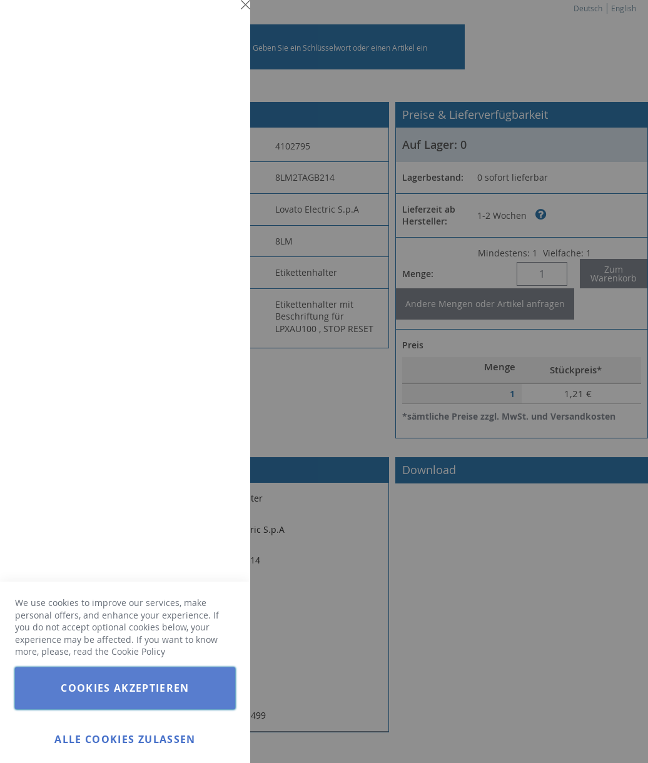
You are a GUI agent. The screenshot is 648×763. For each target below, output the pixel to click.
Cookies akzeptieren (125, 688)
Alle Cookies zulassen (124, 739)
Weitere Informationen (190, 110)
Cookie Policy (138, 651)
